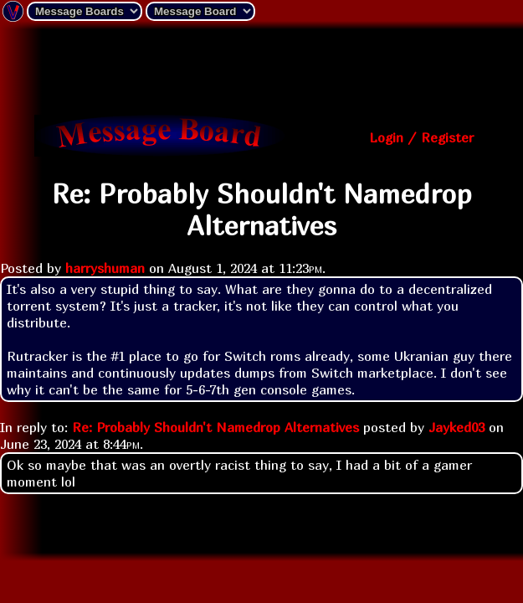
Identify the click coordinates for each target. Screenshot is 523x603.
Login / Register (421, 137)
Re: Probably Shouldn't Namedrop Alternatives (215, 427)
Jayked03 (456, 427)
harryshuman (105, 268)
